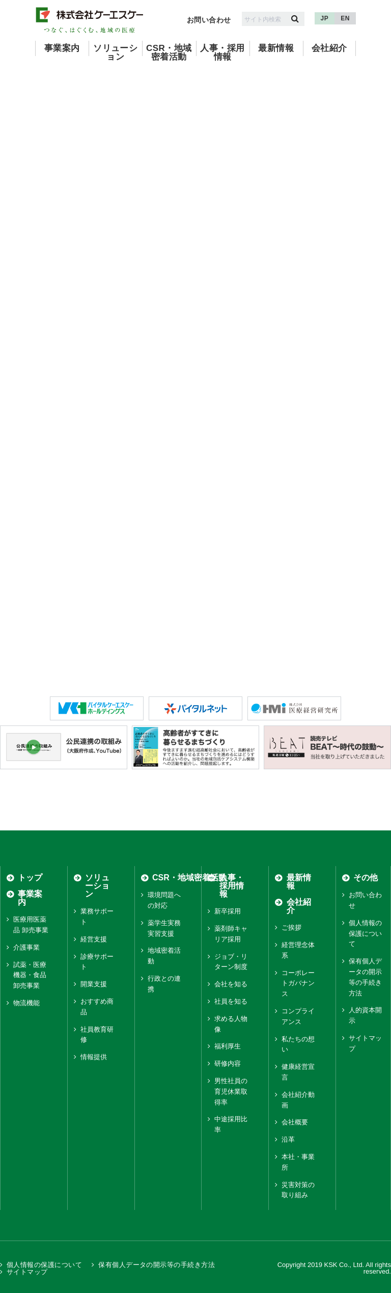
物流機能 (26, 1003)
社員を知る (230, 1001)
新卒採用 (227, 911)
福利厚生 (227, 1046)
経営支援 (93, 939)
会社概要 (295, 1122)
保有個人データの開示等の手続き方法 (156, 1265)
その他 (365, 877)
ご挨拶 (291, 927)
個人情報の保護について (365, 933)
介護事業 (26, 947)
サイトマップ (27, 1271)
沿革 (288, 1139)
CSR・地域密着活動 (169, 52)
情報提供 (93, 1057)
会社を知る (230, 984)
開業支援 (93, 984)
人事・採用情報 (222, 52)
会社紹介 (329, 48)
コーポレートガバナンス (298, 983)
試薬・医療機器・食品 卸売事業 (29, 975)
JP (325, 18)
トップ (30, 877)
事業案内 (62, 48)
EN (345, 18)
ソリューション (115, 52)
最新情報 (276, 48)
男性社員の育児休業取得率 (230, 1091)
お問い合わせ (209, 20)
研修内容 (227, 1063)
